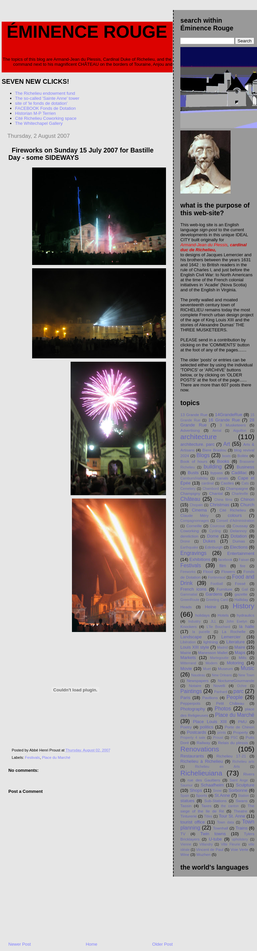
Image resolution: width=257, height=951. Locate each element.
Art (226, 444)
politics (206, 726)
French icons (193, 589)
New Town (246, 675)
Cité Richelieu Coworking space (46, 118)
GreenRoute (189, 600)
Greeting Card (217, 600)
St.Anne (222, 795)
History (243, 606)
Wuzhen (203, 854)
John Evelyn (236, 621)
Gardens (213, 594)
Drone (185, 541)
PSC (234, 737)
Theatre (240, 811)
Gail (245, 589)
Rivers (248, 774)
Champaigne (237, 488)
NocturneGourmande (236, 680)
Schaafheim (212, 784)
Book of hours (193, 461)
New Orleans (222, 675)
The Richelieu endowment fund (45, 93)
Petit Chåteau (230, 703)
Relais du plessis (233, 742)
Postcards (196, 732)
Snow (217, 790)
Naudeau (198, 675)
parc (239, 691)
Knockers (188, 626)
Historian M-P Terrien (35, 113)
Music (247, 668)
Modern (211, 663)
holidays (202, 615)
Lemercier (231, 636)
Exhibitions (199, 559)
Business (245, 466)
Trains (242, 828)
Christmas (220, 504)
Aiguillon (239, 430)
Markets (188, 657)
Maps (240, 652)
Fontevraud (217, 577)
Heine (210, 606)
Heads (186, 607)
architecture (198, 436)
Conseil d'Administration (235, 521)
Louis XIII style (194, 647)
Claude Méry (194, 515)
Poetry (186, 727)
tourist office (192, 822)
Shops (196, 790)
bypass (216, 472)
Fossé (240, 583)
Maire (239, 647)
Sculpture (245, 784)
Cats (245, 483)
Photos (223, 708)
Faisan (244, 560)
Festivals (32, 757)
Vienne (185, 844)
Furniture (225, 589)
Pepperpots (190, 703)
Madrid (222, 647)
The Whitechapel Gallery (39, 123)
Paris (185, 697)
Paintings (191, 691)
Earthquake (189, 547)
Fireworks (187, 572)
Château (190, 499)
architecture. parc (197, 444)
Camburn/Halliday (194, 478)
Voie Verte (239, 849)
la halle (246, 626)
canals (222, 478)
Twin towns (213, 833)
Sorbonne (238, 790)
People (235, 697)
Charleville (240, 494)
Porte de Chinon (239, 727)
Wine (184, 854)
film (222, 565)
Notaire (195, 685)
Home (91, 944)
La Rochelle (233, 631)
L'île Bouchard (218, 627)
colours (235, 515)
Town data (225, 822)
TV (182, 834)
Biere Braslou (214, 450)
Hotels (223, 615)
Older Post (162, 944)
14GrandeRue (228, 414)
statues (187, 800)
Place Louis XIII (210, 721)
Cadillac (239, 472)
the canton (230, 806)
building (213, 466)
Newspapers (197, 680)
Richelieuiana (201, 773)
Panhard (220, 692)
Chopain (196, 505)
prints (222, 732)
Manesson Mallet (213, 652)
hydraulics (245, 615)
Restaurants (192, 755)
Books (223, 461)
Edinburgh (214, 547)
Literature (235, 641)
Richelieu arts (243, 761)
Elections (239, 547)
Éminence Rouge (87, 31)
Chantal (216, 493)
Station (243, 796)
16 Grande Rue (224, 419)
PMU (242, 721)
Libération (188, 642)
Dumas (239, 541)
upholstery (240, 839)
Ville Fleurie (230, 844)
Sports (201, 795)
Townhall (220, 828)
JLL (213, 621)
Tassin (185, 806)
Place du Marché (56, 757)
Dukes (209, 541)
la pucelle (201, 632)
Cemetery (187, 489)
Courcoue (217, 526)
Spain (184, 796)
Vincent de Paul (210, 849)
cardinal (207, 483)
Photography (192, 708)
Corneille (194, 526)
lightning (210, 642)
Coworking (189, 531)
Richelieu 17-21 (231, 756)
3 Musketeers (233, 425)
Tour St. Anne (232, 816)
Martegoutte (219, 658)
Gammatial (188, 594)
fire (242, 566)
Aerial (217, 430)
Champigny (190, 493)
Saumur (186, 785)
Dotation (239, 536)
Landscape (191, 636)
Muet (207, 669)
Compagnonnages (194, 521)
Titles (208, 816)
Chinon (247, 499)
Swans (241, 801)
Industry (194, 621)
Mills (242, 657)
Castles (227, 483)
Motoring (235, 662)
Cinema (199, 510)
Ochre (242, 686)
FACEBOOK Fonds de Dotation (45, 108)
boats (226, 456)
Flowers (228, 571)
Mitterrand (188, 663)
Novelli (219, 685)
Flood (208, 571)
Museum (225, 668)
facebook (225, 560)
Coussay (240, 526)
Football (216, 584)
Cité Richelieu (233, 510)
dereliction (189, 536)
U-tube (215, 839)
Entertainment (240, 553)
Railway (203, 742)
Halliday (241, 599)
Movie (186, 668)
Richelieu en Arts (217, 766)
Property (240, 732)
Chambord (210, 489)
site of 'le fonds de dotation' (41, 103)
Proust (218, 737)
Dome (213, 536)
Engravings (193, 553)
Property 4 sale (192, 737)
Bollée (242, 455)
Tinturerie (188, 816)
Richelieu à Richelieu (201, 761)
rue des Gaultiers (204, 780)
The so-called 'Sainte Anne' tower (47, 98)
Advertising (190, 430)
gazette (241, 594)
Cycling (215, 531)
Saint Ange (239, 780)
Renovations (199, 749)
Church (247, 504)
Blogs (202, 455)
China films (223, 500)
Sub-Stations (215, 801)
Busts (193, 472)
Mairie (185, 652)
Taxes (206, 806)
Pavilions (210, 697)
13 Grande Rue (193, 414)
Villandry (206, 844)
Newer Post (19, 944)
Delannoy (238, 531)
